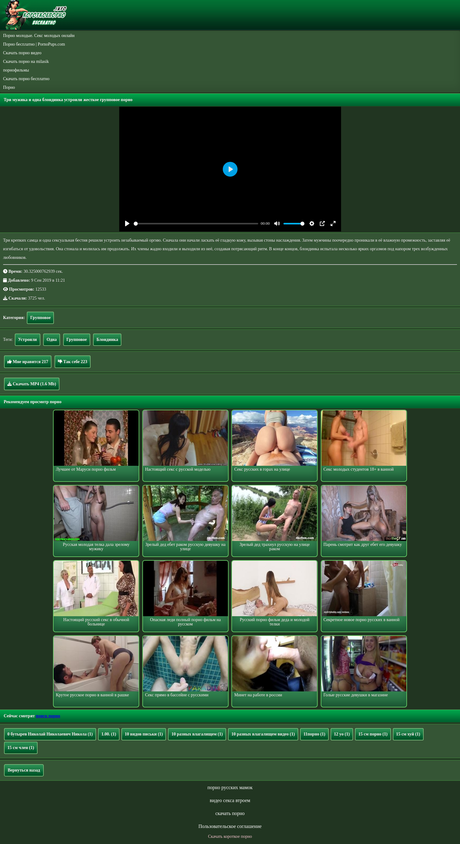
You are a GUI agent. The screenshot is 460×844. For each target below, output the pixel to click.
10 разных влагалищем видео (263, 734)
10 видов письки (144, 734)
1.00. (108, 734)
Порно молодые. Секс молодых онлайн (39, 35)
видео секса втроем (230, 800)
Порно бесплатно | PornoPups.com (34, 44)
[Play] (127, 223)
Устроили (27, 339)
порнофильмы (16, 70)
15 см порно (373, 734)
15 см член (20, 747)
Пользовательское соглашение (230, 826)
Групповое (40, 317)
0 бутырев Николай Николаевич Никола (50, 734)
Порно (9, 87)
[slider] (196, 224)
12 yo (342, 734)
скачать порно (230, 813)
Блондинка (107, 339)
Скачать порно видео (22, 53)
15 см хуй (408, 734)
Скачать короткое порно (230, 836)
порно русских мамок (229, 787)
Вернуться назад (24, 770)
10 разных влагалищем (196, 734)
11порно (314, 734)
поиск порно (48, 716)
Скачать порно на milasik (26, 61)
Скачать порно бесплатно (26, 78)
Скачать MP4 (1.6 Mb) (31, 383)
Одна (52, 339)
